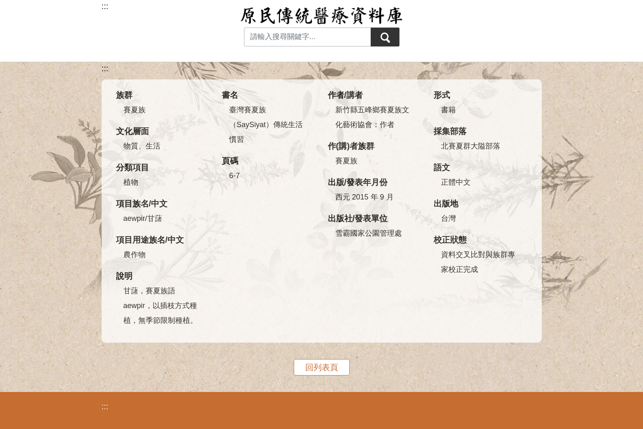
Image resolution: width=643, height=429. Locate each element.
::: (105, 68)
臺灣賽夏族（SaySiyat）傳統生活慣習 (266, 125)
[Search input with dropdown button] (307, 37)
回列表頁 (321, 367)
